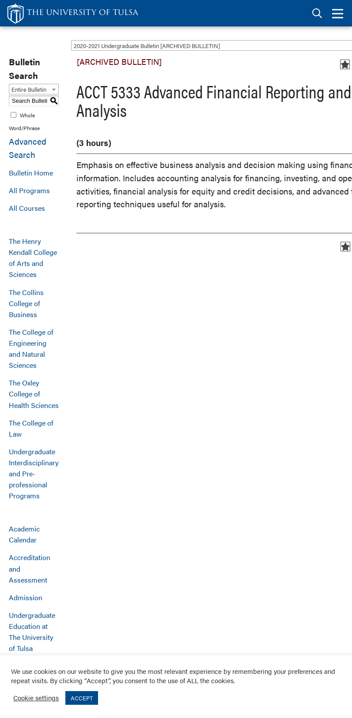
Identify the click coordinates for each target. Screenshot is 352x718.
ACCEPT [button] (82, 698)
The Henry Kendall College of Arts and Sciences (33, 257)
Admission (25, 597)
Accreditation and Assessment (29, 568)
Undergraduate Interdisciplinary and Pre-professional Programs (34, 473)
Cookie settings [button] (36, 697)
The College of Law (31, 428)
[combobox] (34, 89)
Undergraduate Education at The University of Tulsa (32, 631)
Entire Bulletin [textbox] (28, 89)
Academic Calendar (24, 534)
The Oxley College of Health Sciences (34, 394)
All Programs (29, 190)
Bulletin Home (31, 173)
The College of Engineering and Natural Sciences (31, 348)
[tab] (317, 13)
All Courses (27, 208)
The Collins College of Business (26, 303)
